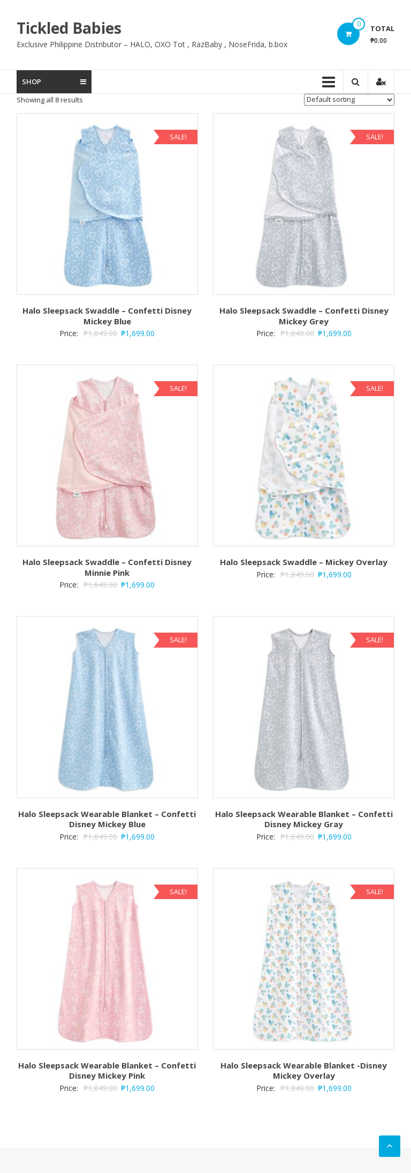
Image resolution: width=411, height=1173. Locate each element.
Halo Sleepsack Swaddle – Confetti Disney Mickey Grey (304, 315)
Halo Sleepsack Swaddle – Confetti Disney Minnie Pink (107, 567)
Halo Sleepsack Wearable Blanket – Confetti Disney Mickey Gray (304, 819)
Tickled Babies (69, 28)
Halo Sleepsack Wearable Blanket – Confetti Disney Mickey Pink (107, 1070)
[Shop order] (349, 100)
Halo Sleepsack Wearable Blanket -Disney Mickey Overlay (303, 1070)
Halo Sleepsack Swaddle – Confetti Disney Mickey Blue (107, 315)
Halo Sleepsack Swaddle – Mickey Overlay (303, 561)
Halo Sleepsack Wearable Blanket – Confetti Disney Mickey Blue (107, 819)
